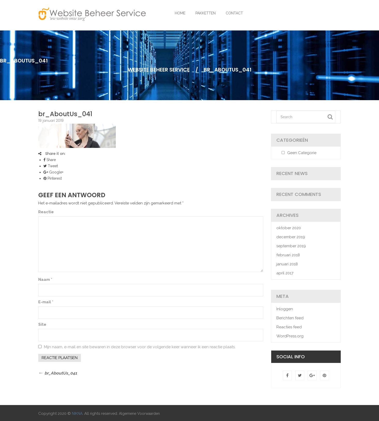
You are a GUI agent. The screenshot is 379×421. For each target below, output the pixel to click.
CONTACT (234, 13)
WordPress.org (290, 336)
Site (42, 324)
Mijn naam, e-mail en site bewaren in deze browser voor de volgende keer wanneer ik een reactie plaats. (140, 347)
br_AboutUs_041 (65, 114)
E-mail (45, 302)
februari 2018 (288, 255)
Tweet (50, 166)
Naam (45, 279)
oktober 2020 (288, 228)
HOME (180, 13)
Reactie (46, 212)
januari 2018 (287, 264)
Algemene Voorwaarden (139, 413)
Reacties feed (289, 327)
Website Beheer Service (159, 69)
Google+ (53, 172)
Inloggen (284, 309)
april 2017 (284, 273)
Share (49, 160)
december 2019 (290, 237)
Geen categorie (301, 152)
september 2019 (291, 246)
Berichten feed (290, 318)
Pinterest (52, 178)
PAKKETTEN (205, 13)
